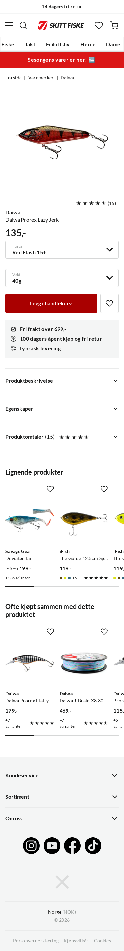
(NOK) (62, 912)
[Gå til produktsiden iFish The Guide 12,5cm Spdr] (84, 520)
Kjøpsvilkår (76, 940)
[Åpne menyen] (9, 25)
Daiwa (67, 77)
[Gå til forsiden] (61, 25)
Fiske (8, 44)
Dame (113, 44)
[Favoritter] (98, 25)
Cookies (102, 940)
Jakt (30, 44)
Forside (13, 77)
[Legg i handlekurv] (51, 303)
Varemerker (41, 77)
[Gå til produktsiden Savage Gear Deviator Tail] (29, 520)
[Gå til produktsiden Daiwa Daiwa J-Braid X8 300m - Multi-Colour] (84, 663)
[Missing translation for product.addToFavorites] (109, 303)
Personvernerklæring (36, 940)
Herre (88, 44)
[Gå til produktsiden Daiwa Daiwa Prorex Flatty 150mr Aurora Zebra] (29, 663)
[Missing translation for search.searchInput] (23, 25)
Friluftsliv (58, 44)
